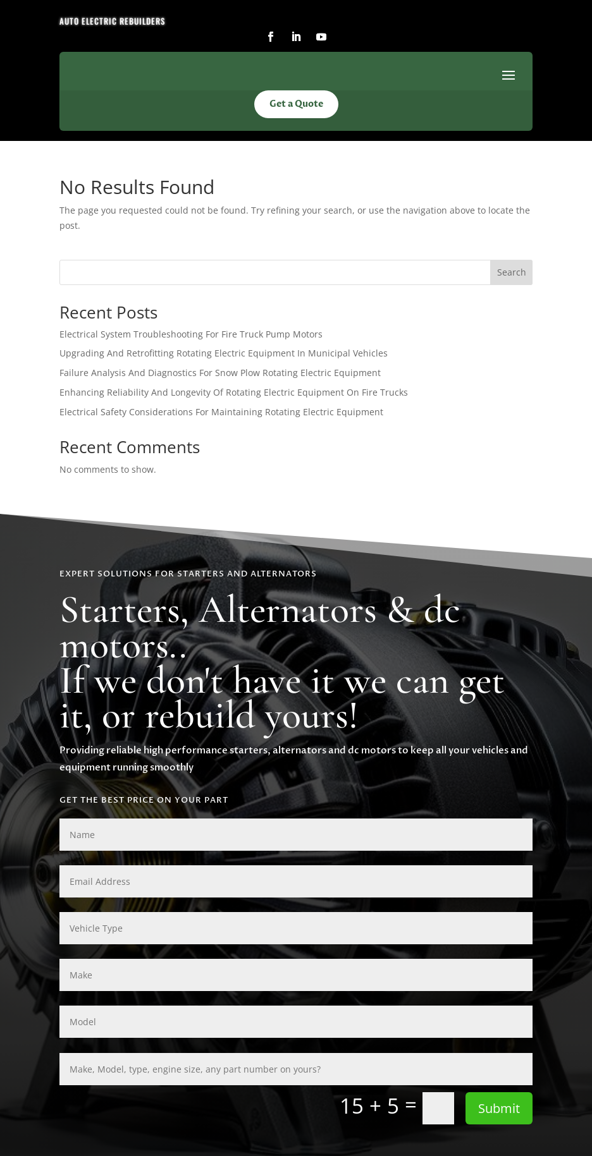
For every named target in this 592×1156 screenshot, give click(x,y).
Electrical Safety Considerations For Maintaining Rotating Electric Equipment (221, 412)
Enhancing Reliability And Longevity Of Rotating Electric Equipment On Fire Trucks (233, 392)
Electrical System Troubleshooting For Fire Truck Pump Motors (191, 334)
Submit (499, 1108)
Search (511, 272)
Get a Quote (296, 104)
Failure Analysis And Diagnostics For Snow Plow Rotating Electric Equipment (220, 373)
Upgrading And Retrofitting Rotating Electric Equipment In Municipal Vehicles (223, 353)
